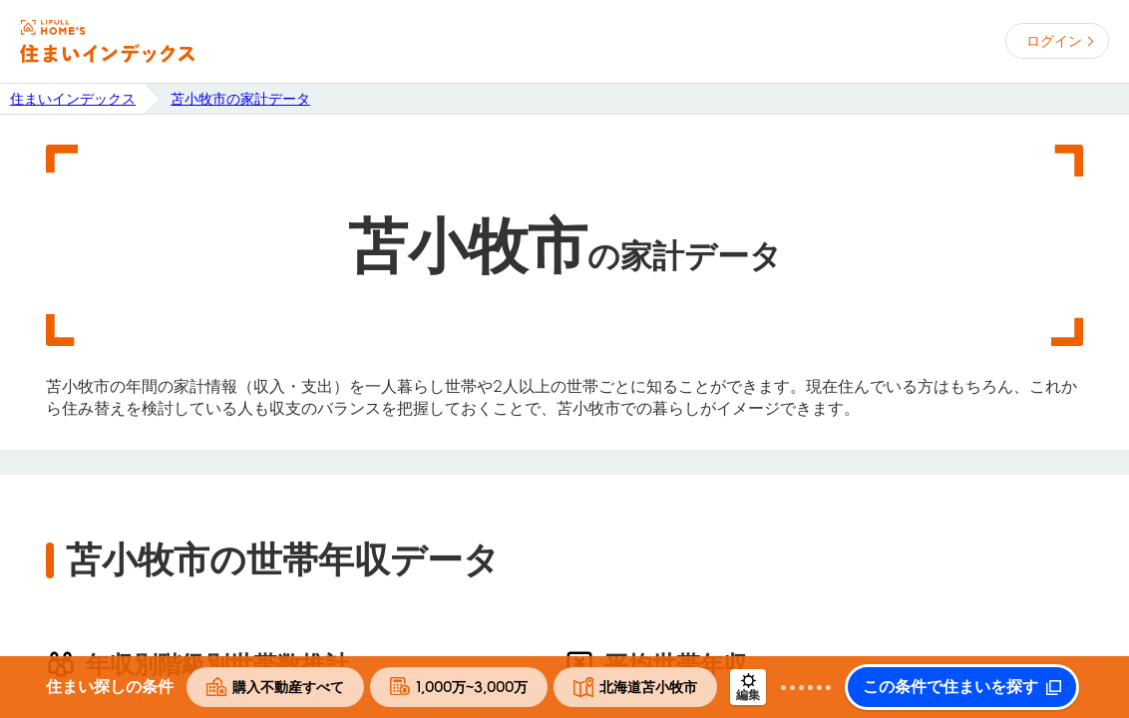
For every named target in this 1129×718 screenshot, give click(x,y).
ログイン (1054, 41)
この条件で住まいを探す (950, 687)
